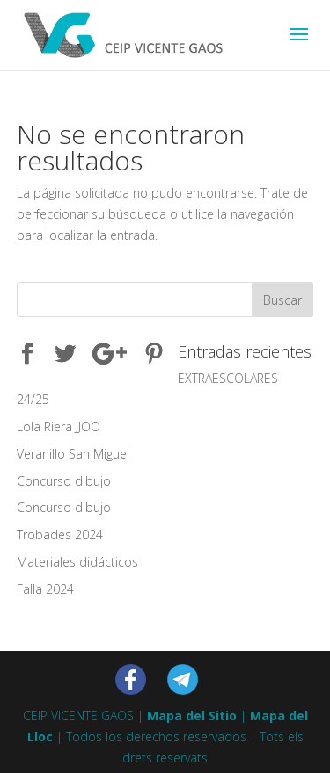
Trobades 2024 (60, 534)
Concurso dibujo (64, 481)
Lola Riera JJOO (58, 426)
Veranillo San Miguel (73, 453)
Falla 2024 (45, 589)
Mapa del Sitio (192, 715)
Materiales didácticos (77, 561)
